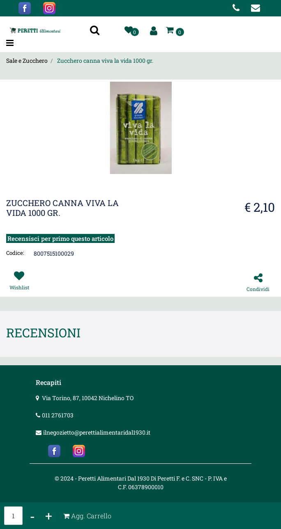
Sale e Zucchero (27, 60)
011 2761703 (58, 415)
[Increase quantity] (48, 515)
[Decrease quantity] (32, 515)
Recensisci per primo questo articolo (60, 238)
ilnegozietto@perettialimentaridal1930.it (96, 432)
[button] (95, 31)
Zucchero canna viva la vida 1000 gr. (105, 60)
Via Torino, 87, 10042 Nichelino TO (88, 398)
